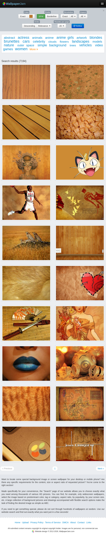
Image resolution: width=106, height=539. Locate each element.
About (73, 522)
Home (17, 522)
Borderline (52, 16)
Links (88, 522)
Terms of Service (53, 522)
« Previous (7, 468)
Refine (78, 26)
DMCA (65, 522)
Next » (101, 468)
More (34, 49)
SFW (41, 16)
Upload (25, 522)
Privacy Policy (36, 522)
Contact (81, 522)
